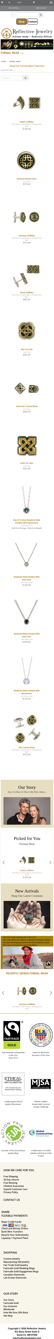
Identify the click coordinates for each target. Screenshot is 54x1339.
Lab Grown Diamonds (14, 1277)
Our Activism (10, 1306)
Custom (32, 21)
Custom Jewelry (11, 1258)
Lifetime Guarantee (13, 1186)
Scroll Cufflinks (26, 292)
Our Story (8, 1299)
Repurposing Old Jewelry (16, 1261)
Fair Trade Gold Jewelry (15, 1265)
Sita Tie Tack (26, 349)
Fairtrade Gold (11, 1303)
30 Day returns (11, 1179)
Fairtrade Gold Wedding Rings (19, 1268)
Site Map (8, 1315)
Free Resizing (10, 1182)
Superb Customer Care (15, 1189)
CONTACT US (11, 1200)
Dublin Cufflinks (27, 122)
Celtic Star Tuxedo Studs (27, 406)
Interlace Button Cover (27, 179)
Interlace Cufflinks (27, 236)
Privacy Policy (10, 1192)
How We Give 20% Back (15, 1312)
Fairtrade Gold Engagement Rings (21, 1271)
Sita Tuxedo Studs (27, 747)
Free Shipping (10, 1176)
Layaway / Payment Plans (14, 1238)
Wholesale (8, 1309)
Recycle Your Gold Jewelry (15, 1234)
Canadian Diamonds (14, 1274)
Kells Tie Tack (26, 463)
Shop (22, 21)
